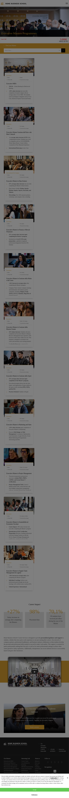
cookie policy (54, 778)
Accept (34, 789)
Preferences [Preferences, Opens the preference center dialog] (34, 794)
